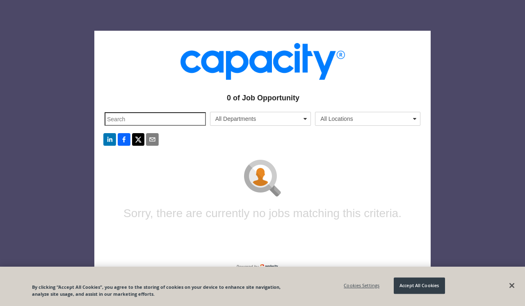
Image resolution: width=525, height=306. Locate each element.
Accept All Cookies (419, 286)
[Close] (512, 286)
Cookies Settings (361, 286)
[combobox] (260, 119)
